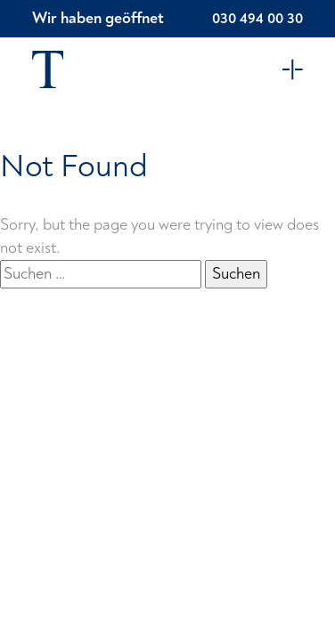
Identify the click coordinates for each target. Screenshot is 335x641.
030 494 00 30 (257, 19)
